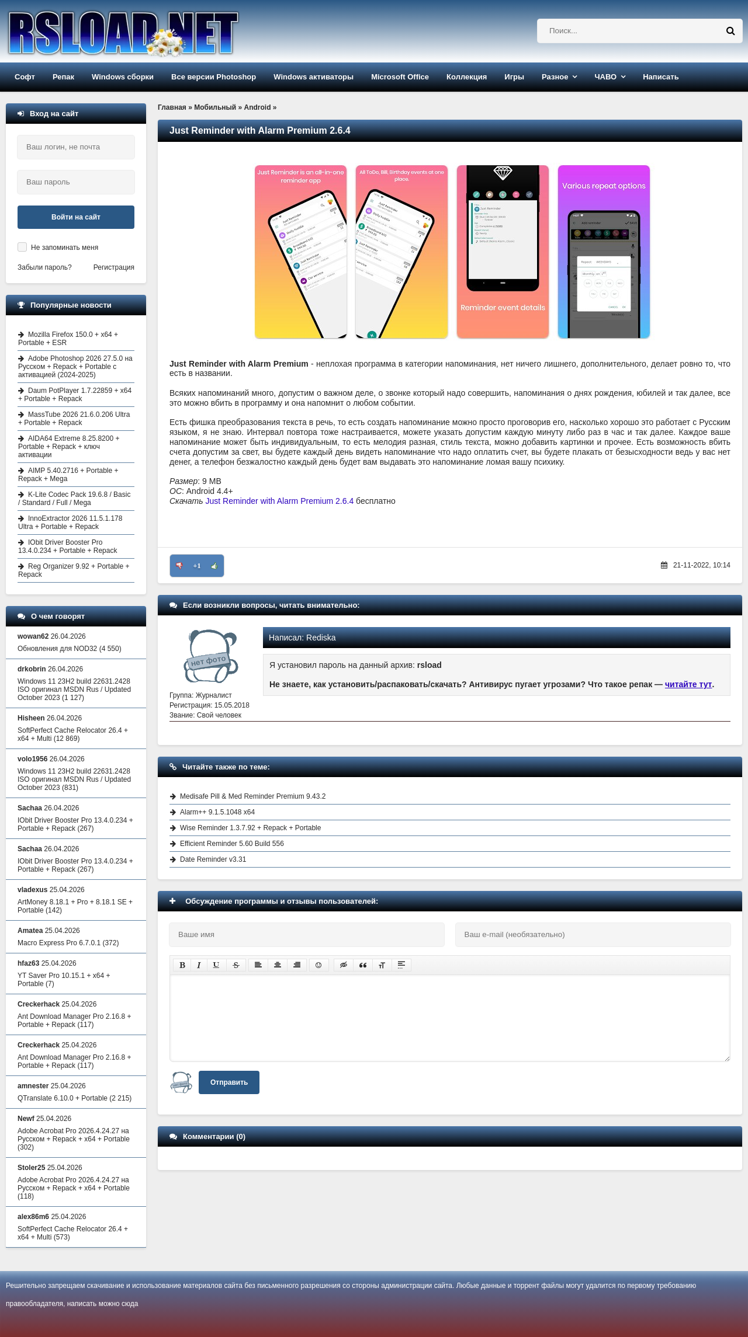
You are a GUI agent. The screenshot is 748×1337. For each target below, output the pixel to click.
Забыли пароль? (45, 267)
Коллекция (466, 76)
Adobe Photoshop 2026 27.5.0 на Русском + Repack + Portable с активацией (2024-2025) (75, 366)
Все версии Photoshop (213, 76)
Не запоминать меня (64, 247)
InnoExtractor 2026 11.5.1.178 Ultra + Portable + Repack (70, 522)
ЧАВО (605, 76)
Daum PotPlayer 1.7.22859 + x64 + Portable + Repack (74, 395)
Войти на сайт (76, 217)
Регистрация (114, 267)
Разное (555, 76)
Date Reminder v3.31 (213, 859)
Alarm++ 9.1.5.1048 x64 (217, 812)
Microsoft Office (400, 76)
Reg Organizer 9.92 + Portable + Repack (73, 570)
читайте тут (688, 684)
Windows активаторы (313, 76)
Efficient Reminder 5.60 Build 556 (232, 844)
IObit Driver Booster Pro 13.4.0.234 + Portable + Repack (67, 546)
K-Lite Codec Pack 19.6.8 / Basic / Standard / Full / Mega (74, 498)
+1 (197, 565)
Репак (63, 76)
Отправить (229, 1082)
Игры (514, 76)
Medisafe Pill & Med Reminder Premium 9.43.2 (252, 796)
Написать (660, 76)
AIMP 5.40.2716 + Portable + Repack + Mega (68, 474)
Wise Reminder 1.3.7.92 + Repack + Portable (250, 828)
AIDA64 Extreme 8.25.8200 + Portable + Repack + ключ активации (68, 446)
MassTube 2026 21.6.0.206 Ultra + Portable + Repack (74, 418)
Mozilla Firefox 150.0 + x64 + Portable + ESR (68, 338)
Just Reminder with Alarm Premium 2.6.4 (280, 501)
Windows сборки (123, 76)
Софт (25, 76)
